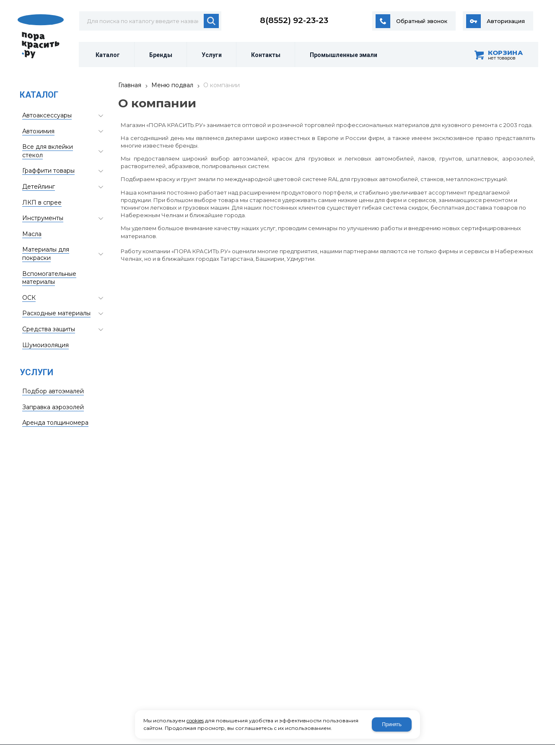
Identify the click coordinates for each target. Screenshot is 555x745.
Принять (392, 724)
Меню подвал (172, 85)
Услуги (36, 372)
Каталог (39, 95)
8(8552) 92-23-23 (294, 20)
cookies (195, 720)
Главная (129, 85)
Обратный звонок (421, 21)
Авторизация (506, 21)
